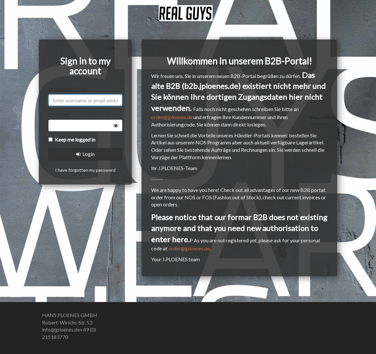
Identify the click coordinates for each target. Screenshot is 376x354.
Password (59, 114)
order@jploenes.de (171, 117)
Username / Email (67, 89)
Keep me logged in (71, 139)
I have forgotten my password (85, 170)
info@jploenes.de (61, 329)
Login (85, 154)
